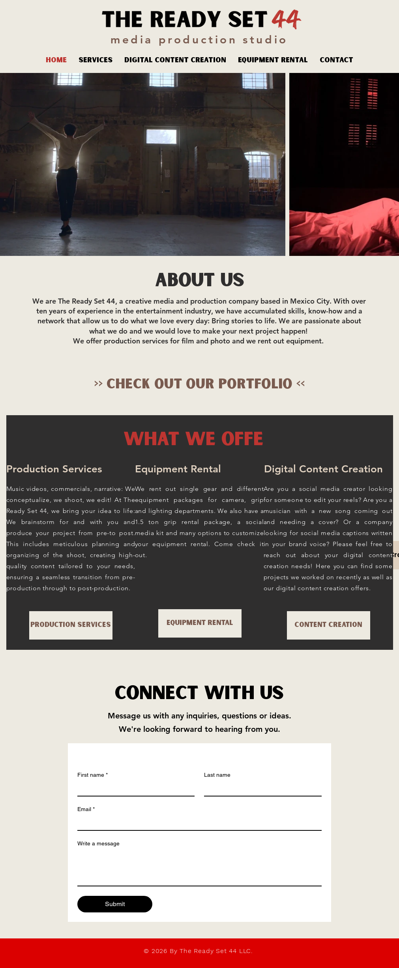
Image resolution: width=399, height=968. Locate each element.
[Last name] (260, 788)
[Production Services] (70, 625)
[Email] (197, 823)
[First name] (133, 788)
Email (86, 809)
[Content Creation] (328, 625)
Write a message (98, 843)
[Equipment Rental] (200, 623)
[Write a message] (199, 867)
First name (92, 775)
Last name (217, 775)
